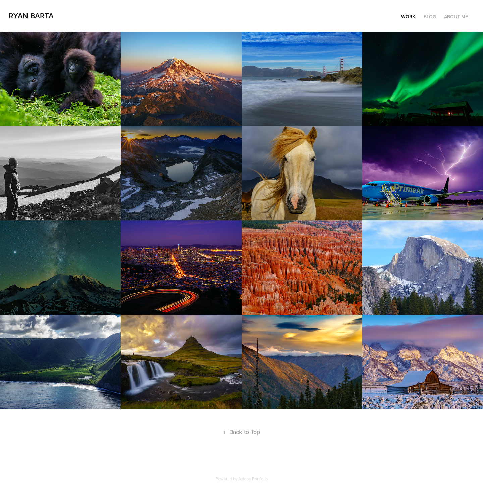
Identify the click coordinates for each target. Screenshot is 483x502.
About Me (456, 16)
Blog (430, 16)
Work (408, 16)
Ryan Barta (31, 15)
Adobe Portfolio (253, 479)
